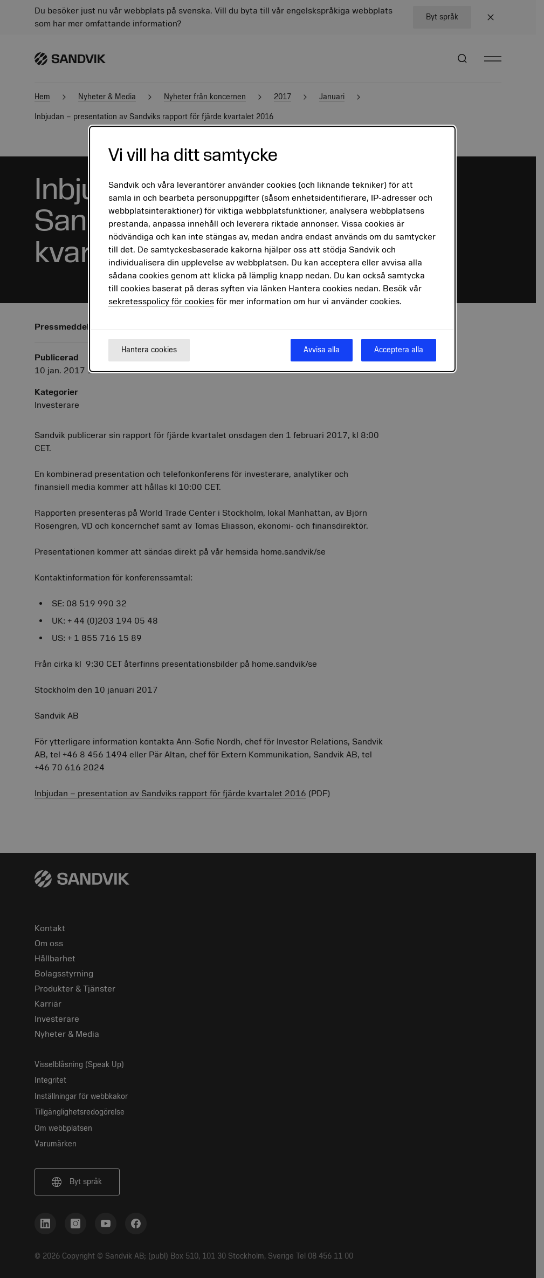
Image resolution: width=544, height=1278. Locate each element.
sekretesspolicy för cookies (161, 301)
